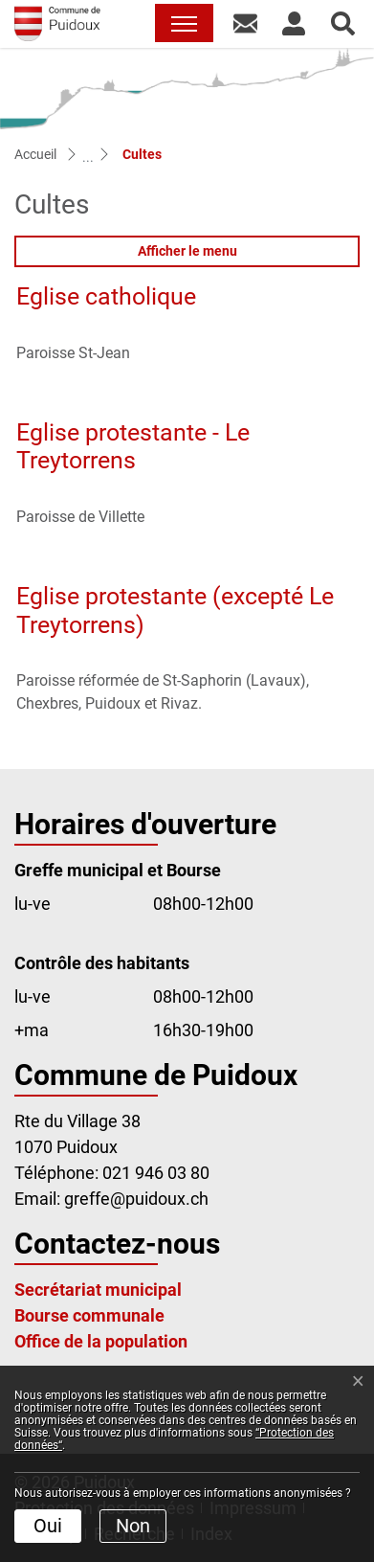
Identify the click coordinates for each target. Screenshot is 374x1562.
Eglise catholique (106, 296)
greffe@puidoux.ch (136, 1198)
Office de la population (100, 1341)
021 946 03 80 (155, 1173)
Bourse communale (89, 1315)
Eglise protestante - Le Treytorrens (133, 447)
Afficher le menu (187, 251)
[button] (245, 23)
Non (133, 1525)
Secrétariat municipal (98, 1289)
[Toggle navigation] (184, 23)
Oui (47, 1525)
